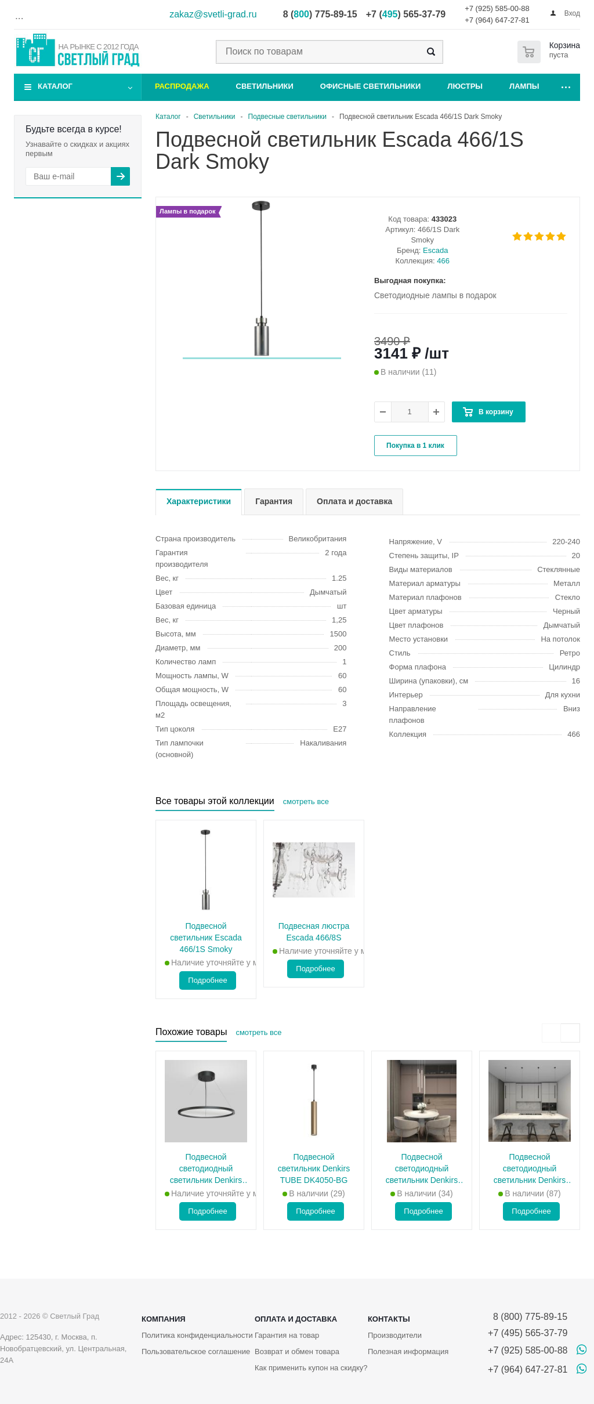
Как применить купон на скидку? (311, 1367)
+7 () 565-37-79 (406, 14)
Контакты (389, 1319)
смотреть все (306, 801)
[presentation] (551, 1033)
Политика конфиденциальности (197, 1335)
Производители (395, 1335)
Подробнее (207, 980)
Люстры (465, 86)
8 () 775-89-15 (320, 14)
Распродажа (182, 86)
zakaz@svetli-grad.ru (213, 14)
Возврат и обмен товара (297, 1351)
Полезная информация (408, 1351)
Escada (435, 250)
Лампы (524, 86)
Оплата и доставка (296, 1319)
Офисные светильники (370, 86)
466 (443, 260)
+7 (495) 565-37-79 (527, 1333)
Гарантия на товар (287, 1335)
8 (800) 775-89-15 (527, 1317)
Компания (164, 1319)
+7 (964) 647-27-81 (497, 20)
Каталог (55, 86)
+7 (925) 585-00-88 (497, 8)
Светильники (265, 86)
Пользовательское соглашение (196, 1351)
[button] (262, 358)
